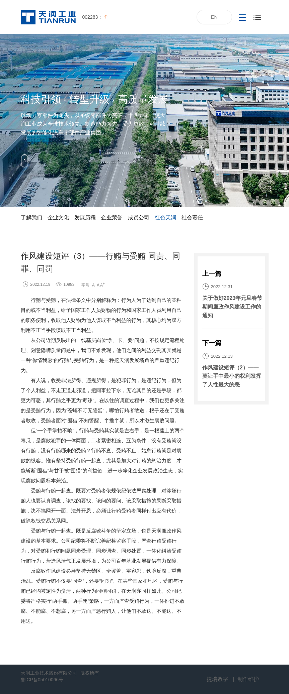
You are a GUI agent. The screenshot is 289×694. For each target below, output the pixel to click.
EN (214, 17)
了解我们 (31, 217)
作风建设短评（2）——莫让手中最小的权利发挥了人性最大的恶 (231, 376)
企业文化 (58, 217)
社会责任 (192, 217)
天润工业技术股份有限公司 (49, 673)
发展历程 (85, 217)
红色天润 (165, 217)
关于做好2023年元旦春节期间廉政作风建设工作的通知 (232, 306)
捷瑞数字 (217, 679)
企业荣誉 (112, 217)
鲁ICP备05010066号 (42, 679)
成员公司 (138, 217)
